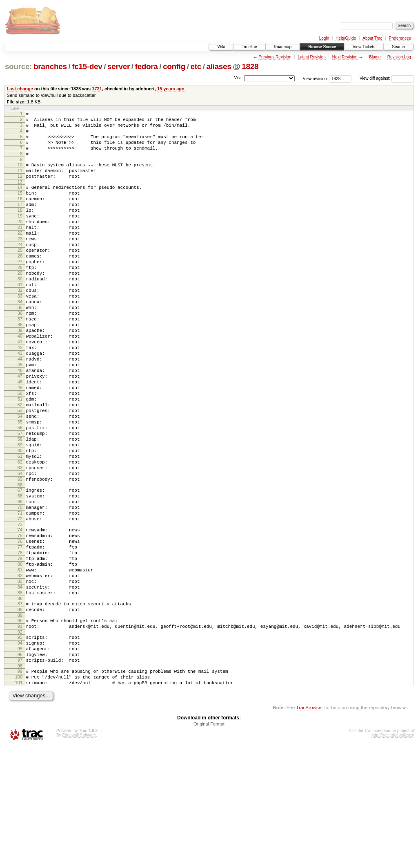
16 (20, 214)
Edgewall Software (79, 849)
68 (20, 574)
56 (20, 492)
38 (20, 367)
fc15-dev (87, 66)
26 (20, 284)
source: (18, 66)
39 (20, 374)
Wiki (221, 47)
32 (20, 325)
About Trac (372, 38)
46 (20, 423)
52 (20, 464)
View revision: (315, 78)
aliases (218, 66)
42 (20, 395)
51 (20, 457)
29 (20, 304)
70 (20, 588)
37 (20, 360)
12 (20, 188)
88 (20, 710)
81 (20, 663)
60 (20, 520)
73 (20, 609)
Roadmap (282, 47)
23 (20, 263)
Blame (374, 57)
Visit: (238, 78)
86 (20, 697)
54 (20, 478)
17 (20, 221)
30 (20, 311)
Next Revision (345, 57)
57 (20, 499)
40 (20, 381)
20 (20, 242)
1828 (250, 66)
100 (18, 788)
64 (20, 548)
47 (20, 430)
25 (20, 277)
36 (20, 353)
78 (20, 642)
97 (20, 769)
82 (20, 669)
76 (20, 628)
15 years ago (171, 88)
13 (20, 195)
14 (20, 200)
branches (50, 66)
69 (20, 581)
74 (20, 614)
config (174, 66)
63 (20, 541)
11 (20, 181)
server (118, 66)
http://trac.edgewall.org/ (392, 849)
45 (20, 416)
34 (20, 339)
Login (324, 38)
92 (20, 736)
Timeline (249, 47)
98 (20, 776)
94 (20, 748)
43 (20, 402)
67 (20, 567)
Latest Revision (311, 57)
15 (20, 207)
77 (20, 635)
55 (20, 485)
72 (20, 602)
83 (20, 676)
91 (20, 729)
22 (20, 256)
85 (20, 690)
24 (20, 270)
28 (20, 298)
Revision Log (399, 57)
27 (20, 291)
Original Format (209, 837)
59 (20, 513)
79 (20, 649)
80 (20, 656)
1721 (97, 88)
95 (20, 755)
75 (20, 621)
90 (20, 722)
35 (20, 346)
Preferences (400, 38)
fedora (146, 66)
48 (20, 436)
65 (20, 555)
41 (20, 388)
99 (20, 781)
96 (20, 762)
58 (20, 506)
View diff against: (387, 78)
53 (20, 471)
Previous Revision (274, 57)
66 (20, 562)
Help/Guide (346, 38)
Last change (20, 88)
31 (20, 318)
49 (20, 443)
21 (20, 249)
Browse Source (322, 47)
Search (398, 47)
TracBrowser (309, 821)
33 (20, 332)
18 (20, 228)
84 (20, 683)
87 (20, 703)
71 (20, 595)
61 (20, 527)
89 (20, 716)
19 (20, 235)
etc (196, 66)
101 (18, 795)
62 (20, 534)
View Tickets (364, 47)
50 (20, 450)
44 (20, 409)
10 (20, 174)
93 (20, 741)
